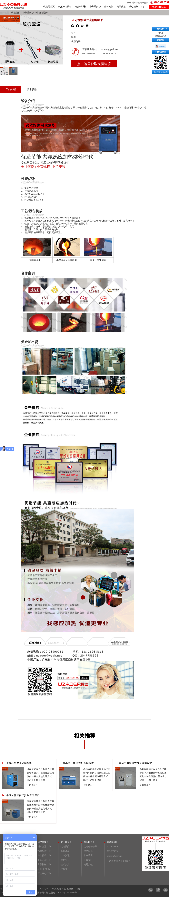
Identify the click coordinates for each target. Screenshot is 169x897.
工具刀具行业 (44, 860)
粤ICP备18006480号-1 (68, 892)
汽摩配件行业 (44, 851)
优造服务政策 (90, 846)
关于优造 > (66, 842)
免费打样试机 (159, 7)
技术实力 (65, 864)
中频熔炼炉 (95, 6)
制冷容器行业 (44, 846)
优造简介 (65, 846)
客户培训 (88, 855)
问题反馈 (88, 864)
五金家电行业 (44, 873)
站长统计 (68, 889)
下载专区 (88, 860)
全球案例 (108, 6)
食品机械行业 (44, 864)
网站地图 (56, 889)
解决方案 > (42, 842)
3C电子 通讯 (43, 869)
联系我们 (65, 869)
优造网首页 (49, 6)
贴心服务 (133, 6)
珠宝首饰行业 (44, 855)
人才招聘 (43, 889)
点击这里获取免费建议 (94, 64)
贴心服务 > (89, 842)
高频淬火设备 (65, 6)
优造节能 (31, 157)
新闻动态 (65, 851)
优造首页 (15, 12)
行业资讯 (65, 855)
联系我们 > (112, 842)
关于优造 (121, 6)
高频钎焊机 (80, 6)
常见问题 (88, 851)
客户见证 (65, 860)
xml (78, 889)
